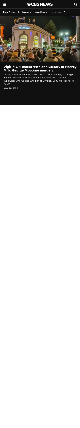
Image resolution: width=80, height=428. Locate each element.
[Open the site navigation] (15, 4)
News (26, 12)
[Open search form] (75, 4)
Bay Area (9, 12)
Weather (41, 12)
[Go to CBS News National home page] (40, 4)
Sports (56, 12)
